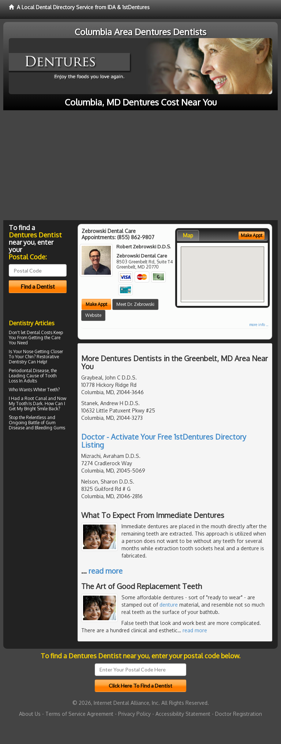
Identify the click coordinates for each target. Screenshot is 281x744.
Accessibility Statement (183, 714)
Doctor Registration (238, 714)
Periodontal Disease (29, 370)
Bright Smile (36, 408)
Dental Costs (39, 332)
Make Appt (96, 304)
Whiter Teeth (45, 389)
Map (188, 235)
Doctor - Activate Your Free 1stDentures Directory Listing (163, 440)
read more (106, 570)
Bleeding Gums (50, 427)
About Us (30, 714)
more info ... (258, 324)
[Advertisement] (140, 165)
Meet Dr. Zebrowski (135, 304)
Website (93, 315)
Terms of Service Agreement (79, 714)
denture (169, 605)
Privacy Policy (134, 714)
